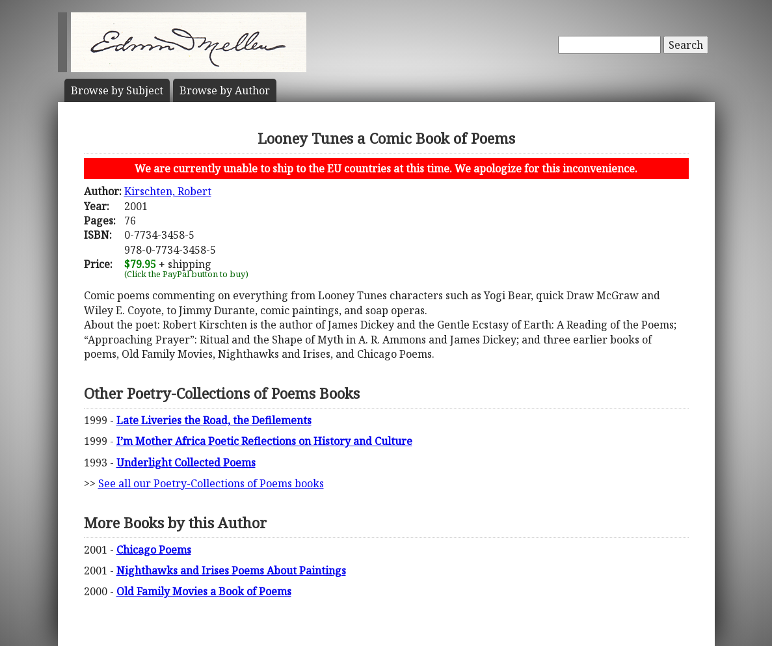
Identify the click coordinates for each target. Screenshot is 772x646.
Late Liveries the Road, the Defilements (214, 420)
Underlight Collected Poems (186, 462)
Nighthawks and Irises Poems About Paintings (231, 570)
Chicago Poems (153, 550)
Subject (117, 90)
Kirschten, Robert (167, 191)
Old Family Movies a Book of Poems (203, 591)
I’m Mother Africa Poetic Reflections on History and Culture (264, 441)
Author (225, 90)
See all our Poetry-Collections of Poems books (211, 483)
